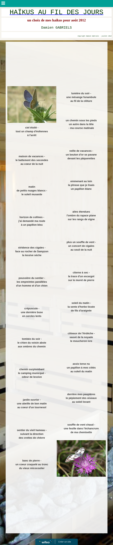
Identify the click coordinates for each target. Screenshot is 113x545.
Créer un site (64, 541)
